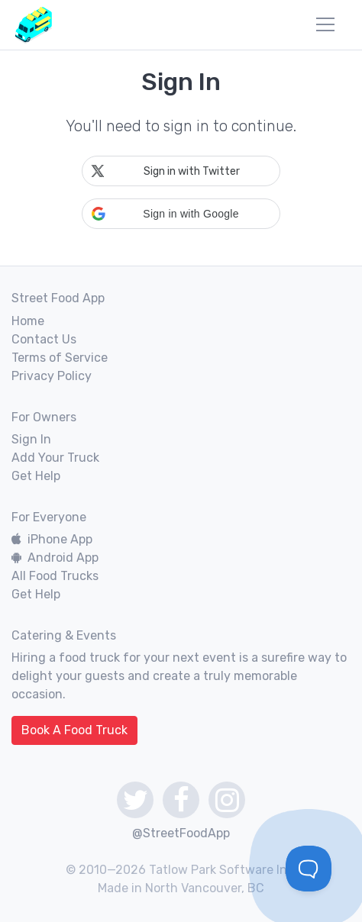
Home (27, 321)
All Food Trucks (55, 576)
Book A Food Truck (74, 730)
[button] (181, 213)
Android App (55, 557)
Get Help (35, 476)
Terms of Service (59, 357)
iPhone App (51, 539)
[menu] (325, 24)
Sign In (31, 439)
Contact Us (43, 339)
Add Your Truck (55, 457)
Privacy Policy (51, 376)
